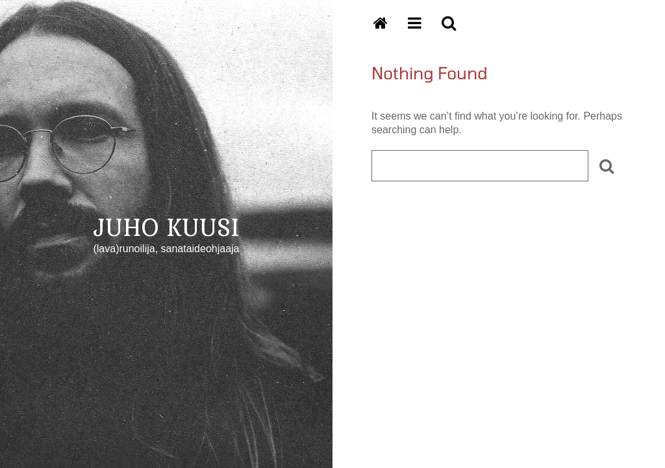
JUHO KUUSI (166, 226)
